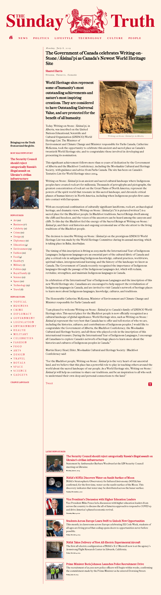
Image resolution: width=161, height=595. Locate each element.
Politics (17, 269)
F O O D (17, 346)
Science (17, 277)
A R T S (17, 350)
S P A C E (18, 366)
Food (15, 256)
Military (17, 265)
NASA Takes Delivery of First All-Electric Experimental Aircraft (103, 542)
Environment (20, 248)
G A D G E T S (20, 374)
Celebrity (18, 228)
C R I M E (18, 309)
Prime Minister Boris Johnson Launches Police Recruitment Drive (105, 564)
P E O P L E (135, 38)
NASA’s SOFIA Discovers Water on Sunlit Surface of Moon (100, 477)
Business (18, 224)
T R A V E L (19, 358)
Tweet (49, 383)
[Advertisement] (99, 420)
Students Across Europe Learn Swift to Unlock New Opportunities (105, 521)
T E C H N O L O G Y (89, 38)
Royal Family (20, 273)
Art (15, 220)
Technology (19, 285)
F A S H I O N (20, 342)
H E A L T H (19, 330)
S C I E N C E (19, 370)
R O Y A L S (19, 362)
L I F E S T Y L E (64, 38)
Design (17, 236)
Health (17, 261)
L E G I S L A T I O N (23, 322)
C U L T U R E (115, 38)
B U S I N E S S (20, 305)
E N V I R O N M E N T (24, 326)
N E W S (22, 38)
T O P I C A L (20, 301)
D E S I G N (19, 354)
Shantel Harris (54, 71)
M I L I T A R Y (20, 334)
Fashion (17, 252)
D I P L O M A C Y (22, 314)
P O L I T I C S (41, 38)
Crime (16, 232)
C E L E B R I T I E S (23, 338)
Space (16, 281)
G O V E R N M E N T (24, 318)
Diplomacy (19, 240)
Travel (16, 289)
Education (18, 244)
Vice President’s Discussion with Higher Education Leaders (101, 499)
